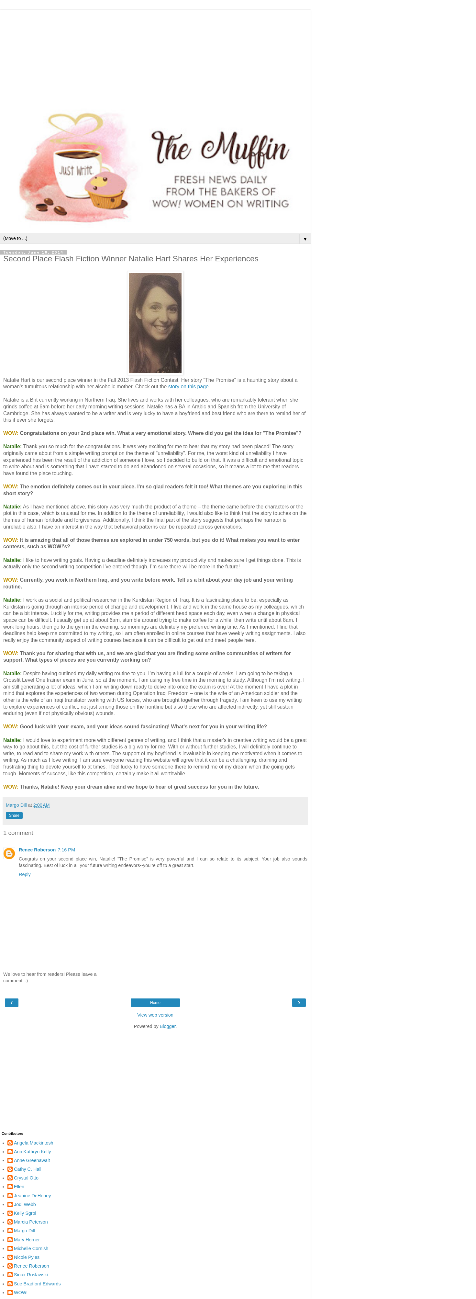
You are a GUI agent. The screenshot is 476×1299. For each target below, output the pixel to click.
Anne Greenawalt (32, 1160)
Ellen (19, 1186)
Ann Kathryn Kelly (32, 1151)
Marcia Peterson (31, 1222)
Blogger (168, 1026)
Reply (25, 874)
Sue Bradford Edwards (37, 1283)
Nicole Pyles (26, 1257)
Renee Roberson (37, 849)
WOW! (21, 1292)
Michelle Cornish (31, 1248)
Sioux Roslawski (31, 1274)
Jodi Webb (25, 1204)
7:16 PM (66, 849)
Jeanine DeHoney (32, 1195)
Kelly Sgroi (25, 1213)
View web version (155, 1015)
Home (155, 1002)
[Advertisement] (155, 55)
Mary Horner (27, 1239)
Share (14, 815)
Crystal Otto (26, 1177)
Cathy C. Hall (27, 1169)
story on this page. (188, 386)
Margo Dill (24, 1230)
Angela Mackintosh (33, 1142)
